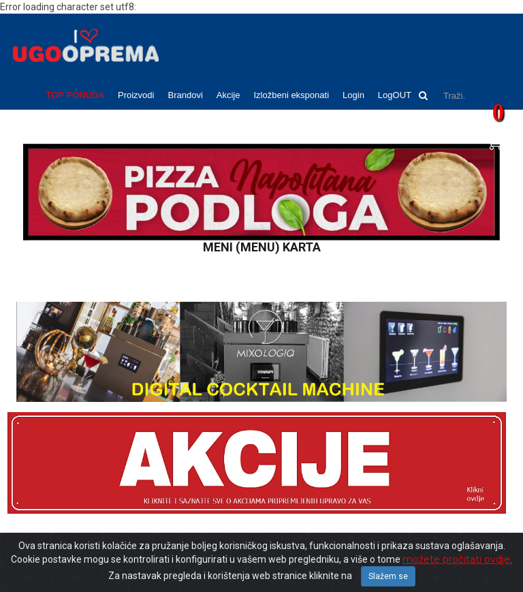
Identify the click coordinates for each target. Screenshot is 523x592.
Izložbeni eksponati (291, 95)
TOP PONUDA (75, 95)
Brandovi (185, 95)
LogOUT (394, 95)
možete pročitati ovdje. (457, 559)
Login (353, 95)
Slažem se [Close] (388, 576)
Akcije (228, 95)
